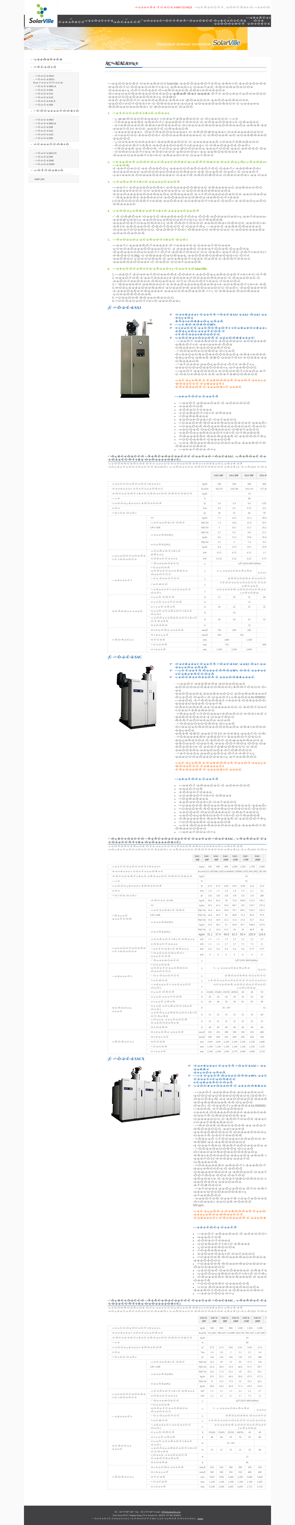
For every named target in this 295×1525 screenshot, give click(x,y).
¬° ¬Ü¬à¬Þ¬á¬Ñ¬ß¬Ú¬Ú (71, 21)
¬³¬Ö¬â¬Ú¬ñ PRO (44, 119)
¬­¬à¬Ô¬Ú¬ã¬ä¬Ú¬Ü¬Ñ (126, 21)
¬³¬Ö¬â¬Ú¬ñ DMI (44, 160)
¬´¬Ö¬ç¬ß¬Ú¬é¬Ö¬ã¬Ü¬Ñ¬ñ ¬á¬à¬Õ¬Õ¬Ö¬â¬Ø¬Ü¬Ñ (229, 21)
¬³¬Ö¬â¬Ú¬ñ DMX (45, 164)
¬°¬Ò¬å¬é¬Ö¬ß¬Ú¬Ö (199, 20)
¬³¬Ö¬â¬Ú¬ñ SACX (45, 101)
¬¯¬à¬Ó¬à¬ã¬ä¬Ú (151, 20)
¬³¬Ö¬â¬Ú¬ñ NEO (44, 76)
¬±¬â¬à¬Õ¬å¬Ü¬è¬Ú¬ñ (98, 20)
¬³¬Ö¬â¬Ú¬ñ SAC (44, 97)
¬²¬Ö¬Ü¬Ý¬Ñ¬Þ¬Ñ (174, 20)
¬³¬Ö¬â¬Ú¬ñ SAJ (44, 93)
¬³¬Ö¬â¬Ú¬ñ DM (44, 90)
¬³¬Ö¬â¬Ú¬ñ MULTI (45, 153)
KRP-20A (40, 179)
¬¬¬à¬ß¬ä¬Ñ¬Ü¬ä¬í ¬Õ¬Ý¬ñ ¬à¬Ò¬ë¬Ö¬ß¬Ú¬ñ (258, 21)
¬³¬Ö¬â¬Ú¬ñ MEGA (45, 86)
